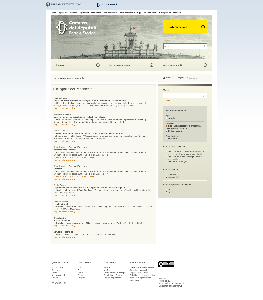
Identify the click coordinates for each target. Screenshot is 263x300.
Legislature (62, 13)
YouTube (107, 270)
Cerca (166, 90)
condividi (168, 78)
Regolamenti (84, 13)
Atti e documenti (172, 65)
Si (170, 192)
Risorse (81, 275)
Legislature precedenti (113, 278)
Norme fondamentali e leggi (130, 13)
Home (53, 13)
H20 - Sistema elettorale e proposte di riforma (185, 157)
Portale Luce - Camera (113, 275)
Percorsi (55, 278)
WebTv (107, 268)
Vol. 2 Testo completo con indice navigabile (75, 157)
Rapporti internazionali (139, 273)
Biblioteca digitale (150, 13)
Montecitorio (96, 13)
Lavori (54, 273)
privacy (162, 278)
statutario (171, 138)
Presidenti (73, 13)
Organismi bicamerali (138, 270)
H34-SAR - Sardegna (179, 161)
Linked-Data (83, 273)
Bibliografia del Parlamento (170, 13)
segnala (179, 78)
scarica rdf (193, 78)
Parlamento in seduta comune (142, 268)
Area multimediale (59, 283)
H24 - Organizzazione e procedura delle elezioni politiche (183, 127)
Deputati (60, 65)
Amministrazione (110, 13)
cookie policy (164, 281)
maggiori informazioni (63, 108)
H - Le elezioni (174, 131)
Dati (79, 268)
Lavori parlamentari (120, 65)
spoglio (170, 118)
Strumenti (56, 280)
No (171, 189)
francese (173, 174)
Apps (80, 270)
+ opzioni (167, 100)
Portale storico (57, 268)
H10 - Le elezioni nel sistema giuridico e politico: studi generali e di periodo (186, 152)
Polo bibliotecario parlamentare (142, 275)
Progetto (81, 278)
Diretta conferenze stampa (114, 273)
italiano (173, 177)
